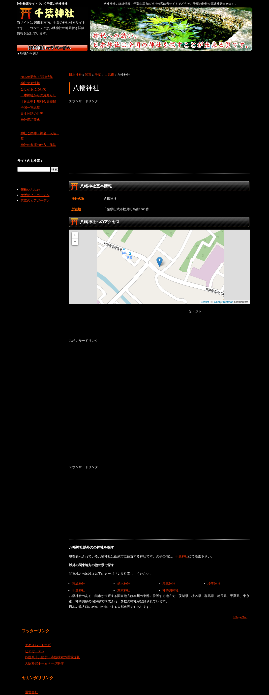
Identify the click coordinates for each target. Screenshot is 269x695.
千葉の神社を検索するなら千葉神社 (52, 13)
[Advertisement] (159, 133)
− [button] (75, 237)
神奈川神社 (170, 585)
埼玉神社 (214, 578)
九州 (212, 57)
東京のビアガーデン (35, 195)
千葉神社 (181, 551)
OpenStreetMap (223, 296)
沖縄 (238, 57)
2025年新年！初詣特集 (37, 71)
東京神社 (123, 585)
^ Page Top (240, 612)
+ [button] (75, 230)
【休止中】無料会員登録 (38, 96)
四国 (186, 57)
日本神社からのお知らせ (38, 90)
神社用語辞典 (30, 114)
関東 (82, 57)
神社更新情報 (30, 77)
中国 (160, 57)
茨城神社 (78, 578)
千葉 (98, 69)
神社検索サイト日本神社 (52, 48)
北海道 (30, 57)
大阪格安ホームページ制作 (44, 658)
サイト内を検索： (30, 155)
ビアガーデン (34, 646)
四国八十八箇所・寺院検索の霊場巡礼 (52, 652)
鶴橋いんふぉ (30, 184)
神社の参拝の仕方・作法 (38, 139)
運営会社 (31, 687)
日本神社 (75, 69)
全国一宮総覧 (30, 102)
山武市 (109, 69)
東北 (56, 57)
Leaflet (205, 296)
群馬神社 (168, 578)
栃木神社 (123, 578)
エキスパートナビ (38, 639)
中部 (108, 57)
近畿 (134, 57)
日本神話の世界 (32, 108)
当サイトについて (33, 83)
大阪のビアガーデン (35, 189)
